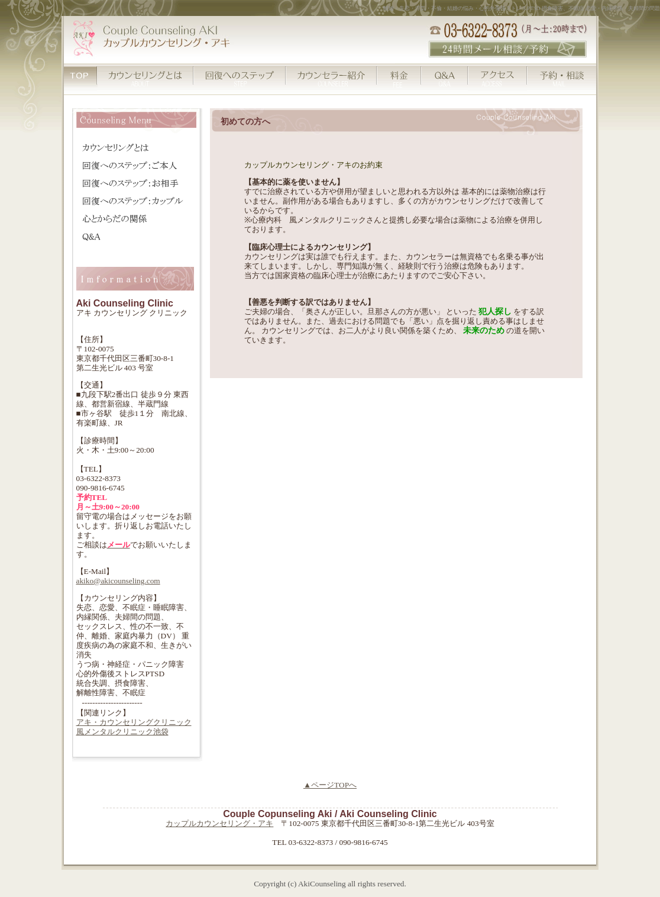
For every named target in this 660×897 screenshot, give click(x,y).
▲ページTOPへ (330, 784)
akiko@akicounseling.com (118, 580)
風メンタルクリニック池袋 (122, 731)
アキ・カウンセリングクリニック (134, 722)
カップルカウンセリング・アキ (219, 823)
